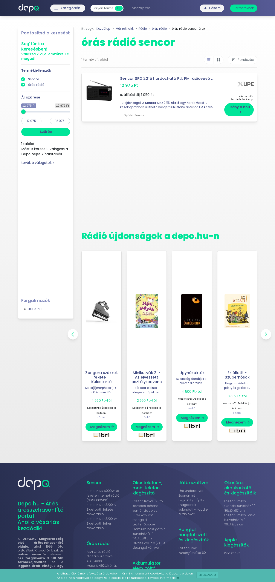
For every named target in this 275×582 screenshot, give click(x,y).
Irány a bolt (240, 109)
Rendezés (242, 59)
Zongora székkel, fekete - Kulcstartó (101, 377)
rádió (101, 417)
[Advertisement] (45, 229)
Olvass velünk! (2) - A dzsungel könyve (149, 545)
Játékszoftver (193, 483)
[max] (60, 121)
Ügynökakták (192, 372)
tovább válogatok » (37, 162)
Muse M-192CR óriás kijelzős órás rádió (102, 568)
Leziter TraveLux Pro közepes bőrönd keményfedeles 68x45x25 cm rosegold (148, 510)
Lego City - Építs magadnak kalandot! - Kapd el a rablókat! (194, 507)
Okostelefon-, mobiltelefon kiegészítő (147, 488)
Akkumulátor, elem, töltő (147, 565)
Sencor (33, 79)
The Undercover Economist (191, 493)
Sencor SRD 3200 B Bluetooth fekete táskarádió (101, 509)
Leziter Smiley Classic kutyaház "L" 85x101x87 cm (239, 506)
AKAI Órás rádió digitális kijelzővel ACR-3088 (100, 556)
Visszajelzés (141, 8)
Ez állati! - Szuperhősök (237, 375)
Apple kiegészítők (236, 542)
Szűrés (46, 131)
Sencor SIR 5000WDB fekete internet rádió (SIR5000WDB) (103, 495)
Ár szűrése (30, 97)
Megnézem (102, 426)
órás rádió (36, 85)
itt (178, 578)
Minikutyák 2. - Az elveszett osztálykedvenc (146, 377)
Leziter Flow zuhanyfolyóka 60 (192, 550)
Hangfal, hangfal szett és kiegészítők (194, 535)
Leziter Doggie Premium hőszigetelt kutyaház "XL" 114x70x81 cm (149, 531)
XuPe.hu (34, 308)
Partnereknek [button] (244, 8)
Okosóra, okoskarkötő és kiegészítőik (240, 488)
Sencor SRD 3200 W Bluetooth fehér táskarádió (102, 523)
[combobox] (103, 8)
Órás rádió (98, 543)
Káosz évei (232, 553)
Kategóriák (58, 8)
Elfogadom (207, 575)
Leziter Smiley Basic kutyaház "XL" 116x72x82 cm (239, 520)
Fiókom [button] (211, 8)
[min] (31, 121)
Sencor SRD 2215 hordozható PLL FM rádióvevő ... (167, 78)
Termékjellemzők (36, 70)
